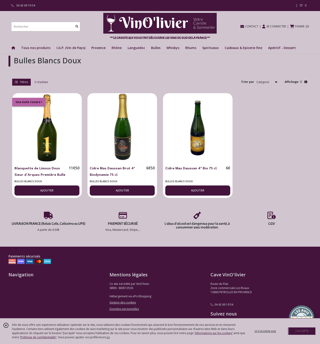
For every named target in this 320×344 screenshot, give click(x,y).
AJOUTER (46, 190)
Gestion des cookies (122, 302)
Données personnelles (124, 309)
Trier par (247, 82)
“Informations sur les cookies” (213, 333)
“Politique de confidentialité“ (38, 337)
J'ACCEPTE (302, 331)
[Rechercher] (77, 26)
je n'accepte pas (265, 331)
